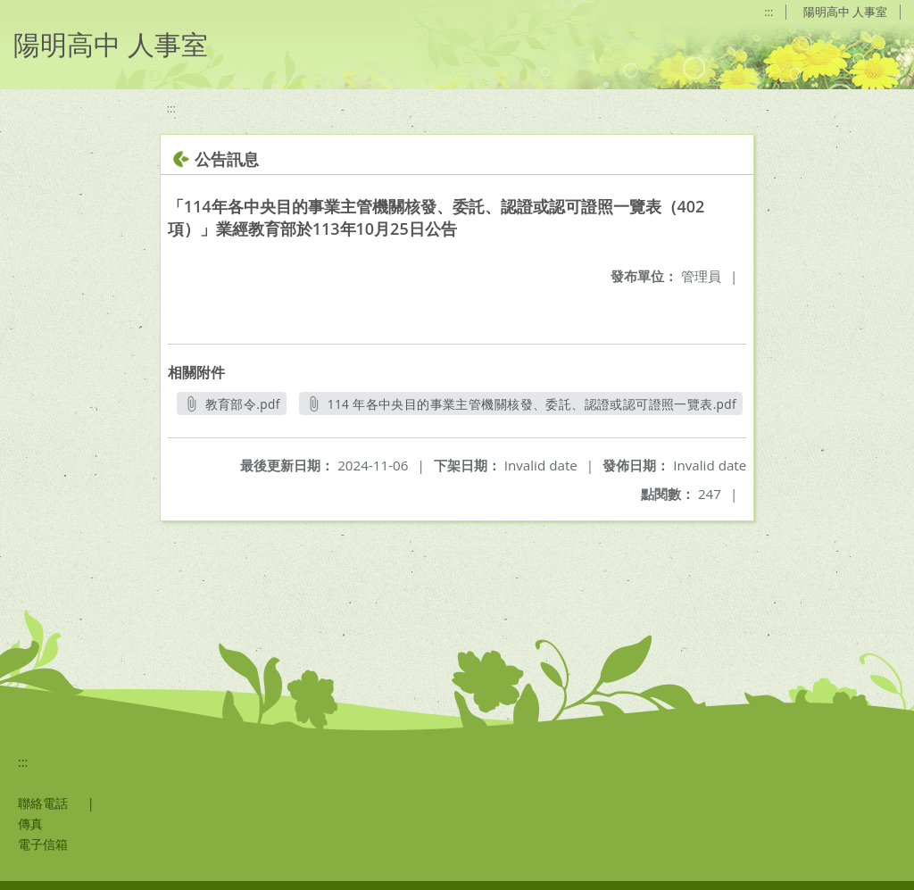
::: (768, 12)
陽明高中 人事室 (845, 12)
